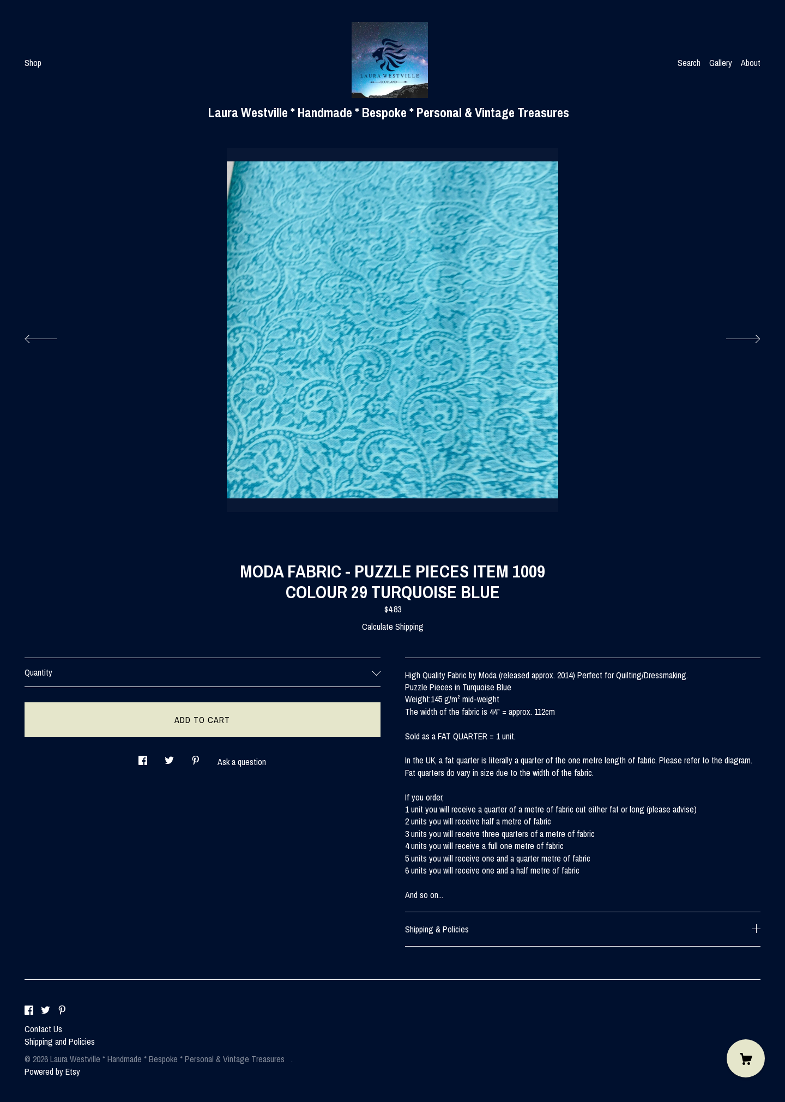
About (750, 63)
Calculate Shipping (393, 627)
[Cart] (746, 1058)
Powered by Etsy (52, 1071)
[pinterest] (62, 1010)
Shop (33, 63)
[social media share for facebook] (142, 757)
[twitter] (45, 1010)
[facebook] (29, 1010)
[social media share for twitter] (169, 757)
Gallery (720, 63)
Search (689, 63)
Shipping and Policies (60, 1041)
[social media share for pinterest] (195, 757)
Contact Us (43, 1029)
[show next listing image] (733, 336)
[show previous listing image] (52, 336)
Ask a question (242, 762)
